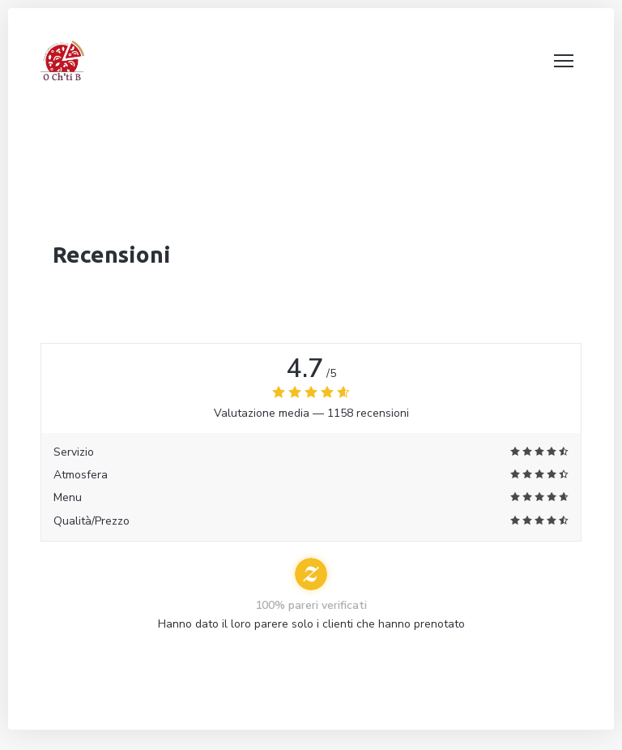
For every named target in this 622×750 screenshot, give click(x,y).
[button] (564, 61)
